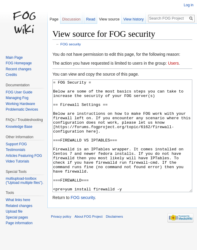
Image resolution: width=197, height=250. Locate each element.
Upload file (14, 211)
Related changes (19, 206)
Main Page (14, 57)
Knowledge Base (19, 127)
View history (133, 19)
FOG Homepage (19, 63)
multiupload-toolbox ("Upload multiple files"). (24, 180)
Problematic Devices (22, 109)
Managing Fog (17, 98)
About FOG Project (89, 239)
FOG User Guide (19, 92)
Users (173, 63)
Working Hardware (20, 104)
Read (90, 19)
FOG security (70, 44)
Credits (11, 75)
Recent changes (18, 69)
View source (109, 19)
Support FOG (16, 144)
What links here (18, 200)
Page (53, 19)
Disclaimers (114, 239)
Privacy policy (61, 239)
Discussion (71, 19)
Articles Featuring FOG (24, 156)
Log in (188, 5)
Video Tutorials (17, 161)
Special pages (17, 217)
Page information (19, 223)
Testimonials (15, 150)
